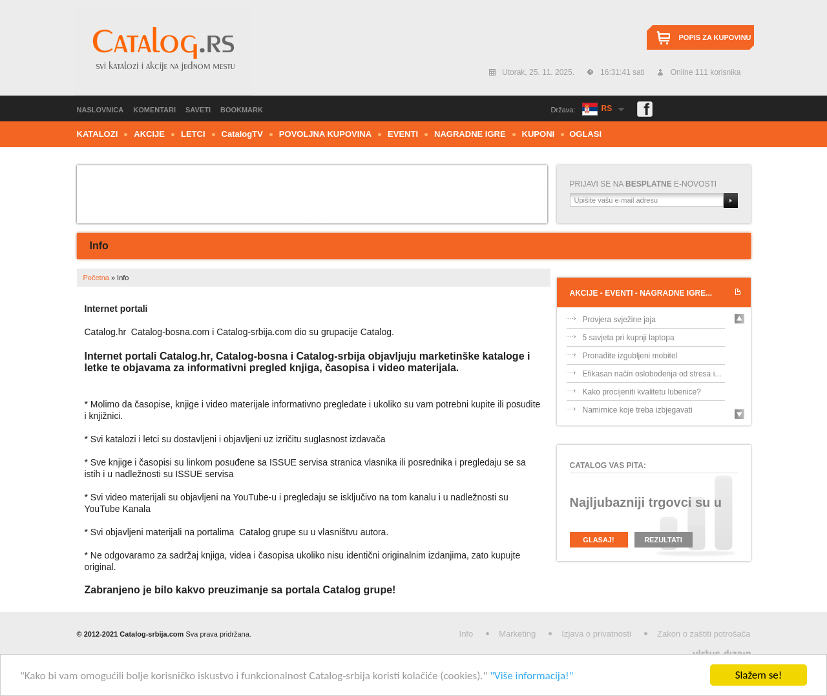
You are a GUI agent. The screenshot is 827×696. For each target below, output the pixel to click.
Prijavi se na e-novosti (643, 184)
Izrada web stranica (1, 651)
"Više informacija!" (531, 675)
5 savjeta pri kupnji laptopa (629, 337)
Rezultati (663, 540)
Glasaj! (598, 540)
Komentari (154, 110)
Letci (193, 134)
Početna (96, 277)
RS (607, 108)
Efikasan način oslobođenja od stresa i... (652, 373)
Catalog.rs (162, 51)
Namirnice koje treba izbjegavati (638, 410)
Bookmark (241, 110)
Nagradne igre (470, 134)
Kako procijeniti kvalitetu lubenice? (642, 391)
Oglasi (585, 134)
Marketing (517, 634)
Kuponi (538, 134)
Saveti (198, 110)
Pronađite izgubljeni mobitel (630, 355)
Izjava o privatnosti (596, 634)
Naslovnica (100, 110)
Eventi (403, 134)
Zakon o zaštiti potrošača (704, 634)
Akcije (149, 134)
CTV (242, 134)
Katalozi (97, 134)
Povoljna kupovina (325, 134)
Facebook (645, 109)
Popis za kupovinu (715, 37)
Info (466, 634)
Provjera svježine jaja (619, 319)
